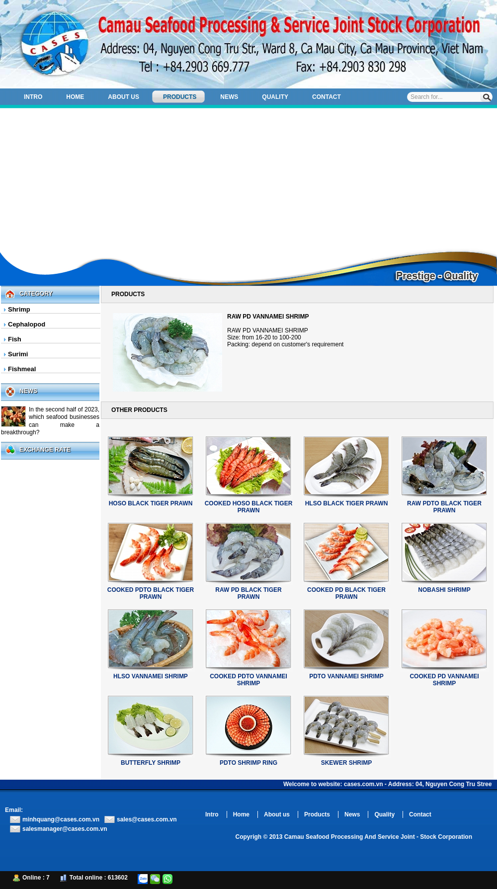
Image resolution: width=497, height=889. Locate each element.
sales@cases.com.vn (146, 819)
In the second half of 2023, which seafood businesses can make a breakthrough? (50, 421)
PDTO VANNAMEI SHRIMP (346, 676)
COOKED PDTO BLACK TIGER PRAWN (150, 593)
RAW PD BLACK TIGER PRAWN (248, 593)
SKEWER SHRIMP (346, 762)
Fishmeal (22, 369)
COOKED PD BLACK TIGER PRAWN (346, 593)
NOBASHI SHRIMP (444, 589)
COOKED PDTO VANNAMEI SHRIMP (248, 680)
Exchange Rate (45, 449)
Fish (14, 339)
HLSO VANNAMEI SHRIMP (150, 676)
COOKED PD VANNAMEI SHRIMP (444, 680)
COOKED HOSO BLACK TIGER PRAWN (249, 507)
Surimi (18, 354)
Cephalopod (26, 324)
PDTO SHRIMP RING (248, 762)
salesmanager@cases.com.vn (64, 828)
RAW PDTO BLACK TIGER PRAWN (444, 507)
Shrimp (19, 309)
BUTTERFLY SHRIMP (150, 762)
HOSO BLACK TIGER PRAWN (151, 503)
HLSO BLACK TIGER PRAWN (346, 503)
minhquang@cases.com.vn (60, 819)
